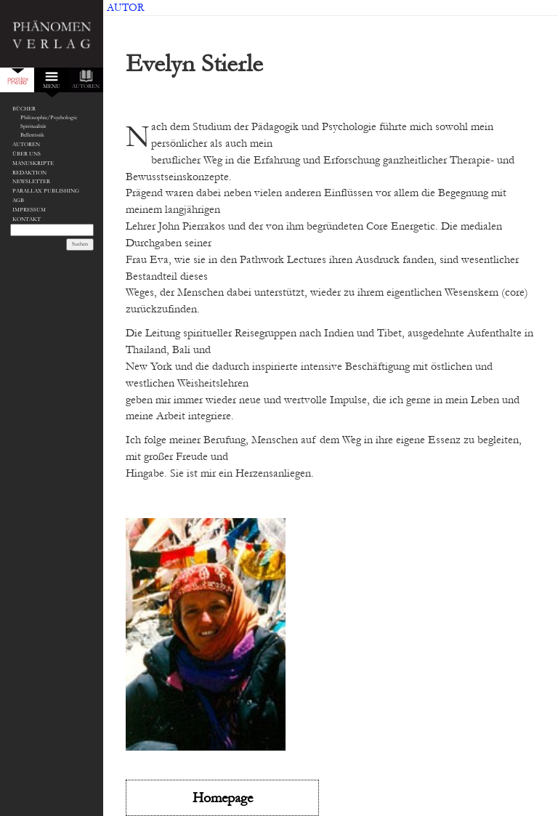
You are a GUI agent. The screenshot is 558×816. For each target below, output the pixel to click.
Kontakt (26, 219)
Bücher (24, 108)
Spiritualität (33, 126)
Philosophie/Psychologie (48, 117)
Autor (125, 7)
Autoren (26, 144)
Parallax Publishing (45, 190)
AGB (18, 200)
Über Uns (26, 153)
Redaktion (29, 172)
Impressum (29, 209)
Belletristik (32, 135)
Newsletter (31, 181)
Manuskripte (33, 163)
